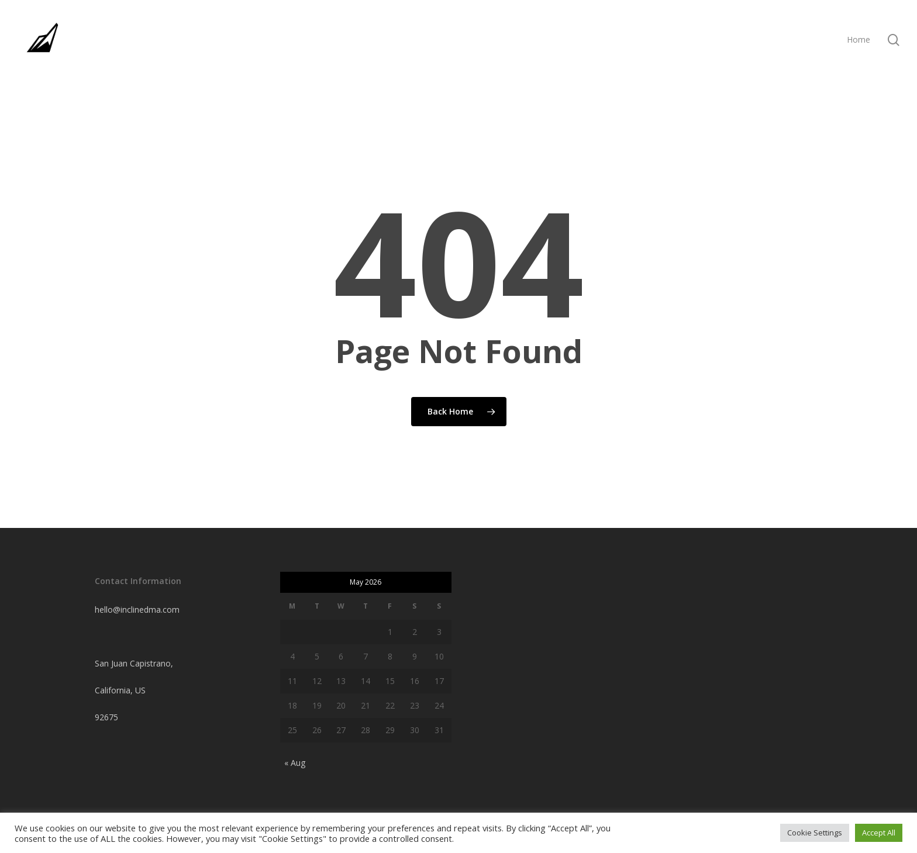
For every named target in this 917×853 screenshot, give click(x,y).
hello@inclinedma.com (137, 609)
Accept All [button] (878, 832)
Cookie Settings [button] (814, 832)
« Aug (294, 762)
